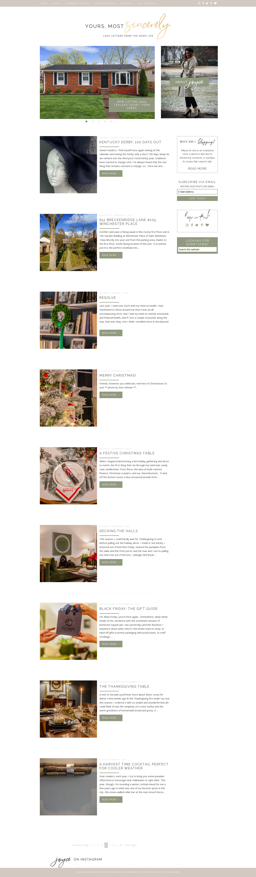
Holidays (104, 137)
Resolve (107, 298)
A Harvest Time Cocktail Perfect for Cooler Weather (134, 766)
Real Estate (105, 215)
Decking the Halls (118, 531)
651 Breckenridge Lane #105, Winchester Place (128, 222)
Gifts (102, 604)
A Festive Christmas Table (127, 453)
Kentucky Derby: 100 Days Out (130, 142)
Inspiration (117, 137)
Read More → (111, 173)
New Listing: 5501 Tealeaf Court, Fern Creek (132, 104)
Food (102, 759)
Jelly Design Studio (152, 872)
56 (121, 844)
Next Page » (131, 844)
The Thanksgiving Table (124, 686)
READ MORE (197, 168)
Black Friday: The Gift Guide (128, 609)
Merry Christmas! (117, 375)
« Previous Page (80, 844)
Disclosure (173, 872)
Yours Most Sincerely (128, 26)
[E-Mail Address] (197, 191)
